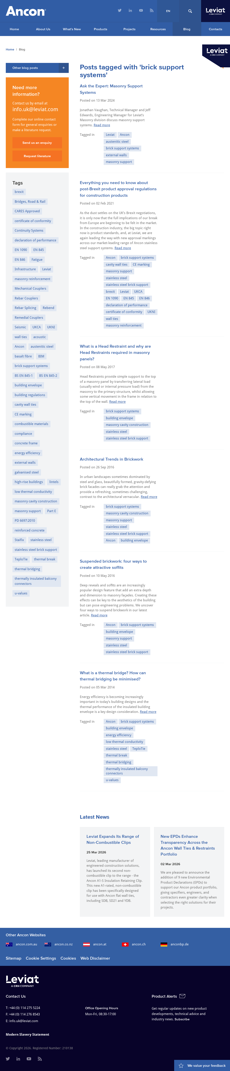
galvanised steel (27, 472)
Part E (51, 511)
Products (100, 29)
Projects (129, 29)
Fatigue (37, 260)
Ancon (124, 135)
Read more (102, 125)
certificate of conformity (124, 312)
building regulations (30, 395)
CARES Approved (27, 211)
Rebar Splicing (25, 308)
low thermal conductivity (124, 742)
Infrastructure (25, 269)
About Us (43, 29)
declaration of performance (126, 305)
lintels (54, 482)
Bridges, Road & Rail (30, 202)
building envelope (119, 418)
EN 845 (128, 298)
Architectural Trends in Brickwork (111, 459)
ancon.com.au (21, 944)
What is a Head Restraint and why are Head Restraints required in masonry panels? (115, 352)
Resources (158, 29)
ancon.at (94, 944)
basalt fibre (23, 356)
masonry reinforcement (123, 325)
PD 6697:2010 (25, 521)
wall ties (112, 319)
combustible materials (31, 424)
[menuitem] (119, 11)
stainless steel (116, 278)
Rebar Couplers (26, 298)
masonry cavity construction (127, 425)
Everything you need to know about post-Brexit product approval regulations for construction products (118, 189)
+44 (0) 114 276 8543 (24, 1014)
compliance (23, 434)
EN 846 (144, 298)
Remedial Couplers (29, 318)
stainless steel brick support (127, 285)
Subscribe (182, 1019)
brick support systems (122, 148)
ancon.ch (134, 944)
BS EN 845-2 (48, 376)
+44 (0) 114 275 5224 (24, 1008)
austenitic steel (117, 142)
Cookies (68, 958)
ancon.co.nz (58, 944)
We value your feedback (207, 1065)
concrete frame (26, 443)
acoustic (39, 337)
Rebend (48, 308)
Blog (186, 29)
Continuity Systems (29, 231)
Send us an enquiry (37, 142)
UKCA (138, 292)
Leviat (110, 135)
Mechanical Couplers (30, 289)
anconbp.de (175, 944)
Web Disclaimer (95, 958)
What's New (72, 29)
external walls (116, 155)
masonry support (119, 162)
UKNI (151, 312)
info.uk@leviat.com (35, 109)
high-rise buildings (29, 482)
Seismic (20, 327)
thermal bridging (118, 762)
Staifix (19, 540)
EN (168, 11)
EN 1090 (112, 298)
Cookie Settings (41, 958)
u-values (112, 780)
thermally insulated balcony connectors (127, 771)
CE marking (141, 265)
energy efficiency (118, 735)
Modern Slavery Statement (27, 1035)
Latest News (94, 817)
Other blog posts (25, 68)
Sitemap (13, 958)
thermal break (116, 755)
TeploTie (138, 749)
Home (14, 29)
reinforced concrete (29, 530)
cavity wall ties (116, 265)
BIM (41, 356)
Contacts (215, 29)
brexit (110, 292)
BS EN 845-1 (24, 376)
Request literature (37, 156)
